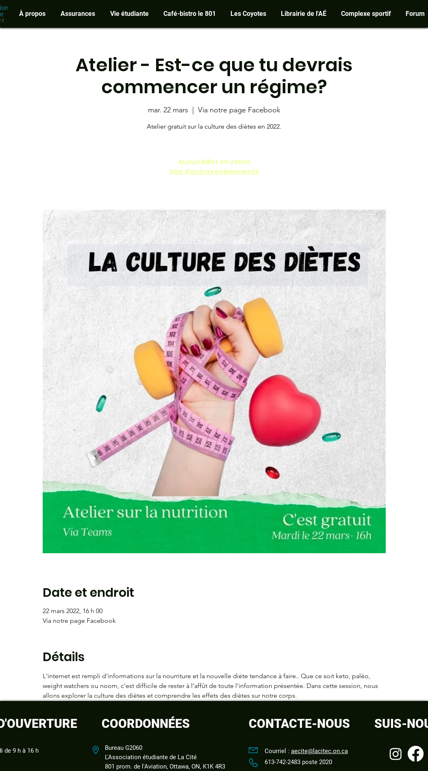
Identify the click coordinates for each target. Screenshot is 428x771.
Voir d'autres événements (214, 171)
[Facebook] (416, 754)
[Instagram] (396, 754)
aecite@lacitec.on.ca (319, 751)
